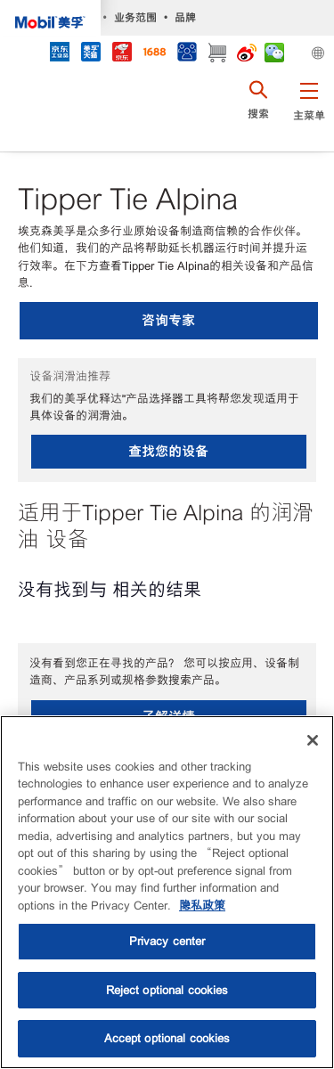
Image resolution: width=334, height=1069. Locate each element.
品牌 (185, 17)
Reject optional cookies (167, 990)
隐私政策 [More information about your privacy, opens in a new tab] (202, 905)
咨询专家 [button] (168, 320)
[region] (167, 892)
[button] (308, 111)
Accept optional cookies (167, 1038)
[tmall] (90, 54)
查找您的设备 (168, 451)
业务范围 (135, 17)
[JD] (121, 54)
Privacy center (167, 941)
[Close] (312, 740)
